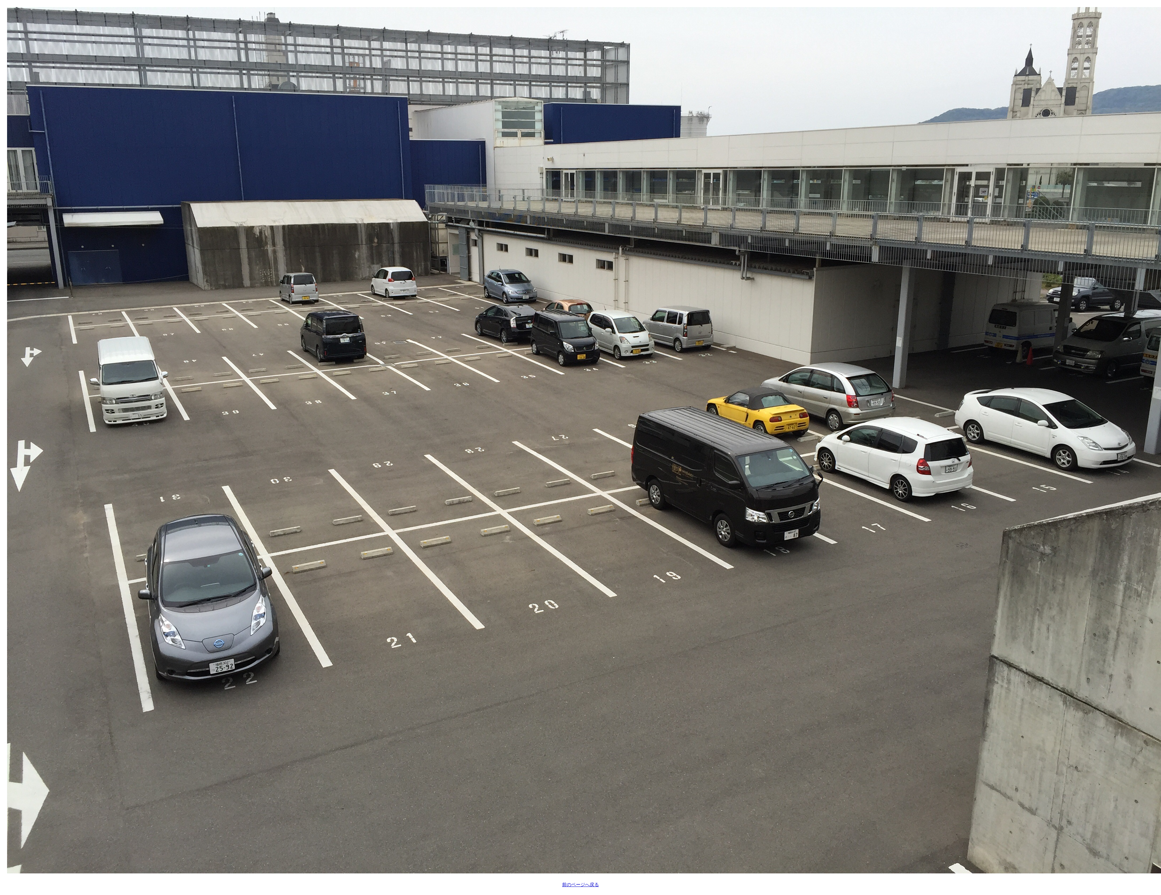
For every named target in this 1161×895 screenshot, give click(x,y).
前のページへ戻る (580, 884)
